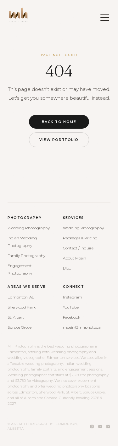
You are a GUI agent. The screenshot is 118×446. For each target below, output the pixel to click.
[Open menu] (101, 14)
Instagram (72, 297)
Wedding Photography (29, 228)
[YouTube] (100, 426)
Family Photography (26, 255)
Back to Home (59, 122)
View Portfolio (58, 139)
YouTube (71, 307)
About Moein (74, 258)
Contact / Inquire (78, 248)
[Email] (108, 426)
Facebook (71, 317)
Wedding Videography (83, 228)
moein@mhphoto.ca (82, 327)
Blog (67, 268)
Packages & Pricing (80, 238)
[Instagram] (92, 426)
